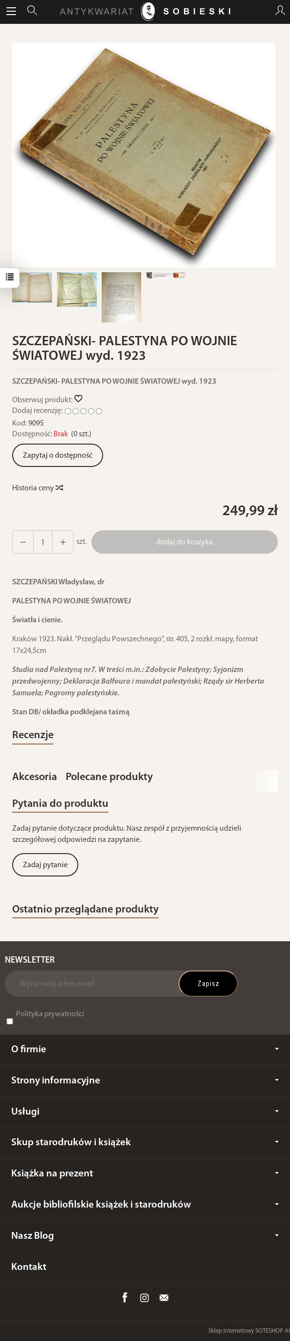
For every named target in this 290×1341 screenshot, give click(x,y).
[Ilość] (43, 542)
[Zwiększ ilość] (23, 542)
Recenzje (33, 735)
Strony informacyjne (145, 1081)
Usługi (145, 1112)
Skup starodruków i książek (145, 1142)
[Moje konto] (280, 11)
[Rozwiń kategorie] (11, 11)
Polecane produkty (109, 777)
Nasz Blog (145, 1236)
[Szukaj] (32, 11)
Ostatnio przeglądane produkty (85, 909)
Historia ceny (37, 488)
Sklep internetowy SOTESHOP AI (249, 1331)
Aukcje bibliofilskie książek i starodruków (145, 1205)
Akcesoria (34, 777)
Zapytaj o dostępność (57, 456)
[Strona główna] (145, 11)
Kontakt (28, 1267)
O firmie (145, 1049)
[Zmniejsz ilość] (62, 542)
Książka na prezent (145, 1174)
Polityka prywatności (50, 1014)
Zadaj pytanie (45, 865)
